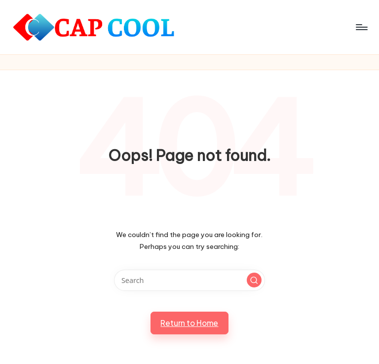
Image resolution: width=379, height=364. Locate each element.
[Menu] (361, 27)
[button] (254, 280)
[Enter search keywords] (189, 280)
